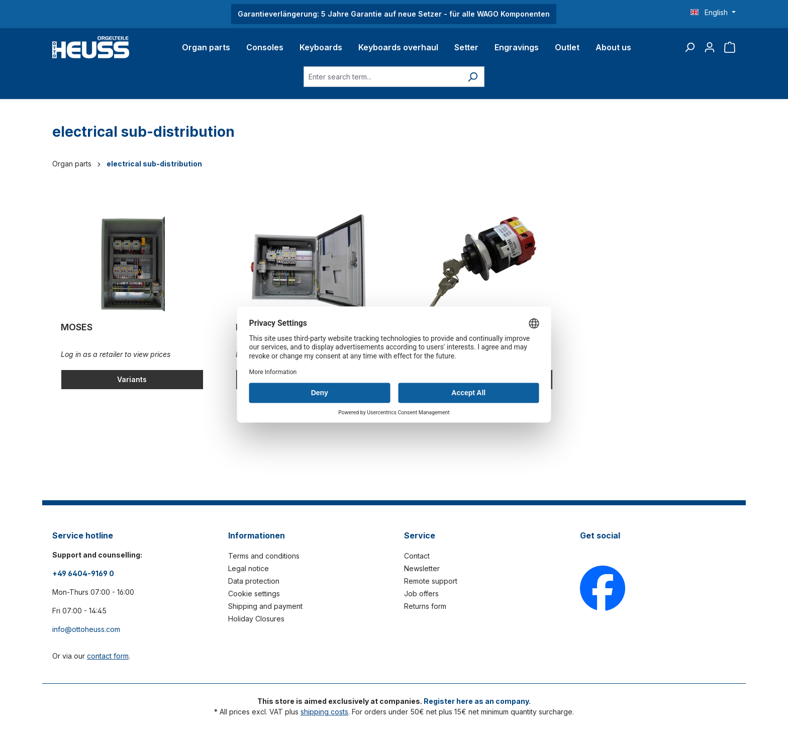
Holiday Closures (256, 618)
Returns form (425, 606)
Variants (132, 379)
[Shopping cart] (730, 47)
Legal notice (248, 568)
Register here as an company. (477, 701)
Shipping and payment (265, 606)
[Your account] (710, 47)
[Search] (689, 47)
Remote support (430, 581)
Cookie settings (254, 593)
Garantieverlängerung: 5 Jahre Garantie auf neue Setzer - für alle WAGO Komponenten (394, 14)
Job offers (421, 593)
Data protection (253, 581)
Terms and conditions (264, 556)
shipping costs (324, 711)
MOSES (76, 327)
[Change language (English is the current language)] (713, 12)
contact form (108, 656)
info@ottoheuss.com (86, 629)
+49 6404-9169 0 (83, 573)
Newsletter (422, 568)
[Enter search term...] (382, 76)
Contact (417, 556)
